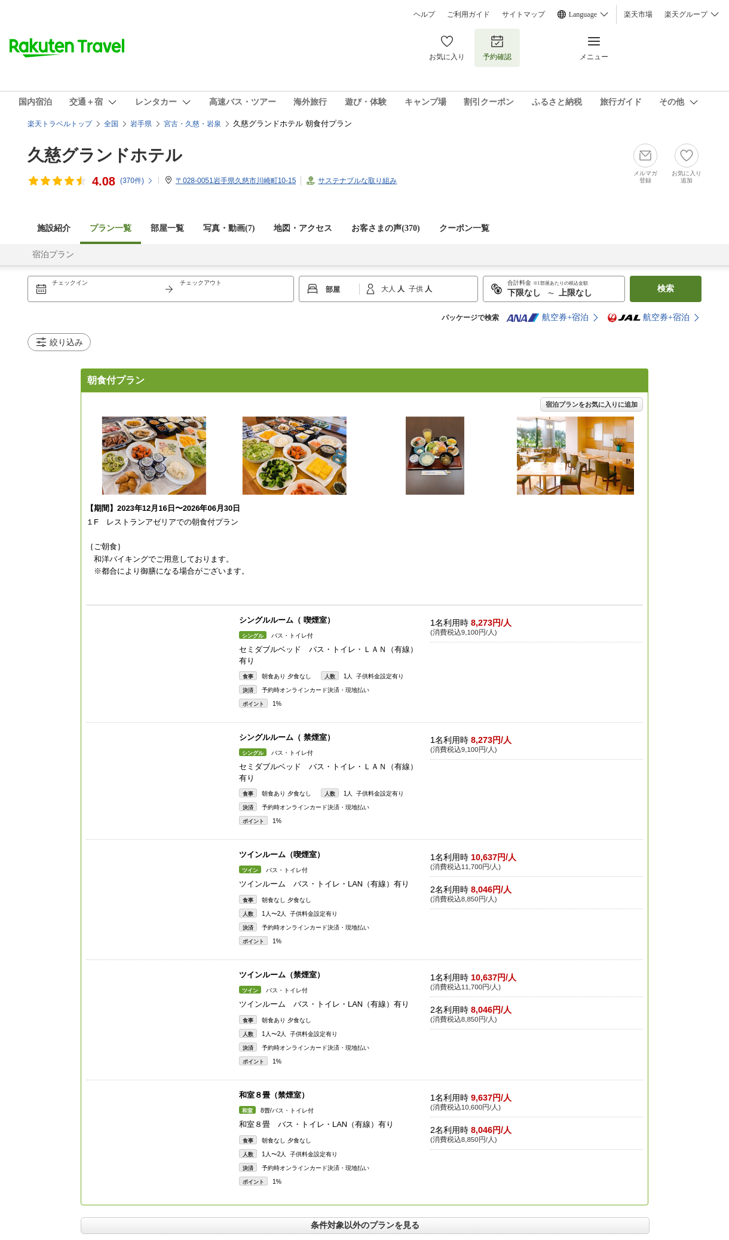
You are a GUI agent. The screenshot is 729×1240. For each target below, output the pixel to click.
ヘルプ (424, 14)
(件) (137, 180)
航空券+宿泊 (547, 317)
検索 (665, 288)
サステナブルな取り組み (357, 180)
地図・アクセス (303, 228)
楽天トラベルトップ (59, 124)
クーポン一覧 (464, 228)
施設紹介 (54, 228)
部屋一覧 (167, 228)
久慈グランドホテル (104, 155)
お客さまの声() (385, 228)
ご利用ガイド (468, 14)
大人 (389, 289)
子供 (417, 289)
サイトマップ (523, 14)
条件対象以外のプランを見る (365, 1225)
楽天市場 (638, 14)
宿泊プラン (53, 254)
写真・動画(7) (229, 228)
